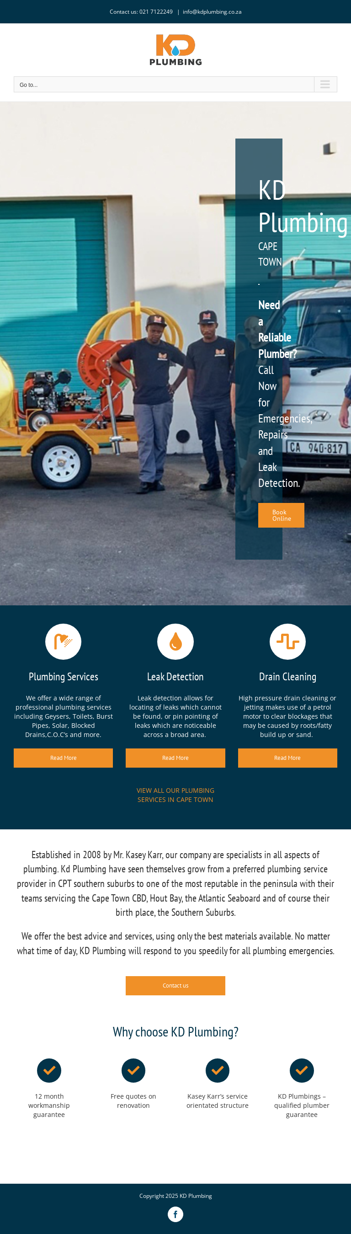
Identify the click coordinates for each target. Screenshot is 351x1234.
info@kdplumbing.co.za (212, 12)
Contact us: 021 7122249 (142, 12)
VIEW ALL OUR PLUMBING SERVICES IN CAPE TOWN (175, 795)
